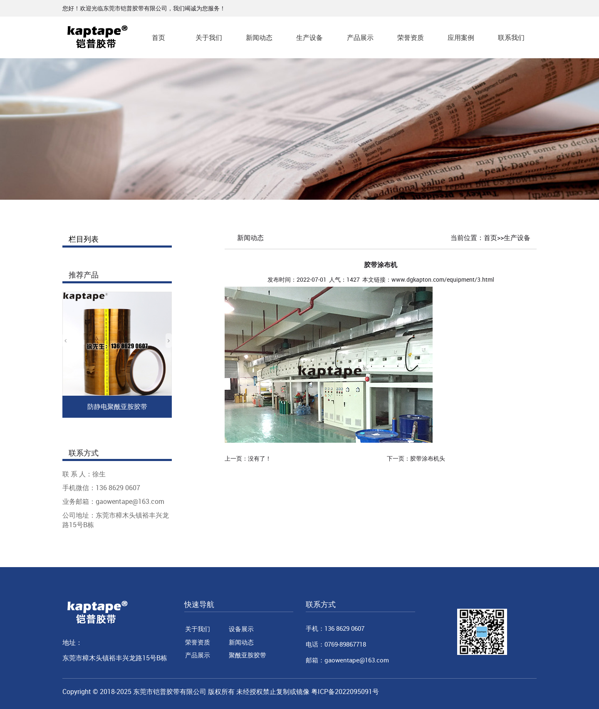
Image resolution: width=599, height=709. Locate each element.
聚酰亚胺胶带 (247, 655)
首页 (158, 37)
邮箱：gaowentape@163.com (347, 660)
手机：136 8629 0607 (335, 628)
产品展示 (360, 37)
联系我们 (511, 37)
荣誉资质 (410, 37)
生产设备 (309, 37)
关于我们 (209, 37)
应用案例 (461, 37)
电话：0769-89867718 (336, 644)
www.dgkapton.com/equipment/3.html (442, 279)
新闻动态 (259, 37)
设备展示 (241, 629)
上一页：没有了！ (248, 458)
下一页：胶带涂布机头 (416, 458)
